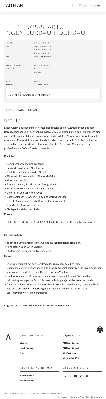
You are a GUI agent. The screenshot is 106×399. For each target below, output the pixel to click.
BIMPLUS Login (69, 353)
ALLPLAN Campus (71, 343)
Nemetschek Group (54, 393)
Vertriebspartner (27, 380)
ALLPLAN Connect (71, 348)
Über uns (23, 343)
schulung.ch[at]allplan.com (66, 280)
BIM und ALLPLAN (71, 358)
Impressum (63, 397)
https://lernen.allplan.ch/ (67, 243)
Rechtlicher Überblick (79, 397)
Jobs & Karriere (26, 348)
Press (22, 353)
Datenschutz (96, 397)
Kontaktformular (27, 376)
